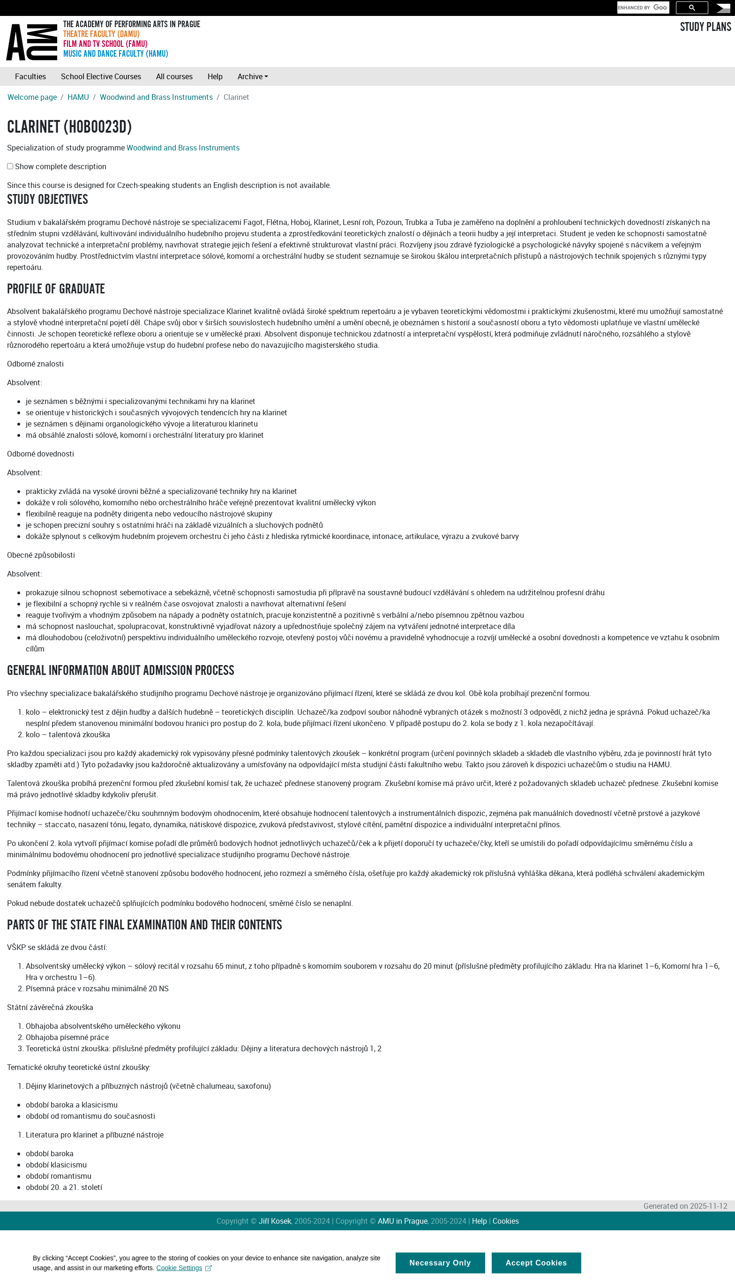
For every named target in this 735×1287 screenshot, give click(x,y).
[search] (642, 7)
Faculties (30, 76)
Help (215, 76)
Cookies (506, 1221)
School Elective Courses (101, 76)
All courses (174, 76)
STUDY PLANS (705, 27)
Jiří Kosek (275, 1221)
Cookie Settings (184, 1272)
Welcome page (32, 97)
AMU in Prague (403, 1221)
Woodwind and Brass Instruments (156, 97)
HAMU (78, 97)
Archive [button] (250, 76)
